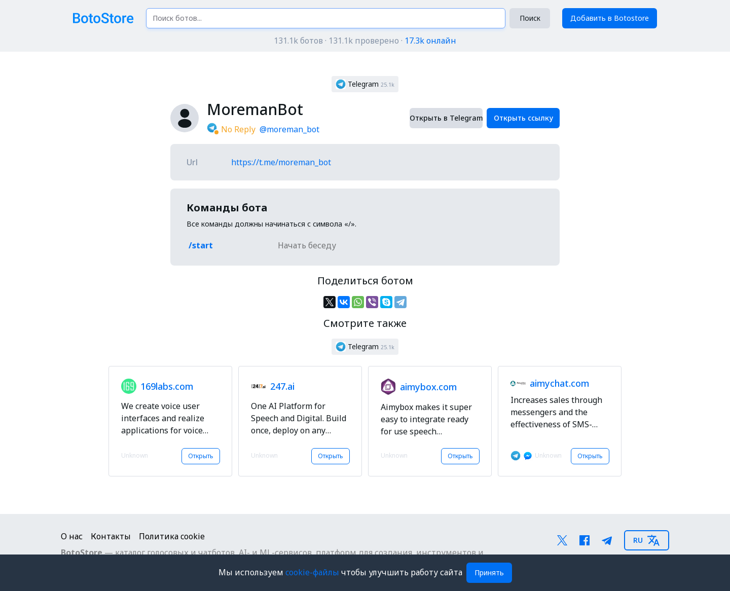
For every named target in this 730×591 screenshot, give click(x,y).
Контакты (111, 536)
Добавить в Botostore (609, 18)
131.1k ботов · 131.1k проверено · (365, 40)
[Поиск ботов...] (326, 18)
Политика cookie (172, 536)
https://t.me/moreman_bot (281, 162)
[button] (365, 84)
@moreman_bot (289, 129)
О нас (72, 536)
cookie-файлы (313, 572)
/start (201, 245)
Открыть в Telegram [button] (446, 118)
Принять (489, 572)
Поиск (530, 18)
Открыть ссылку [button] (523, 118)
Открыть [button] (200, 456)
